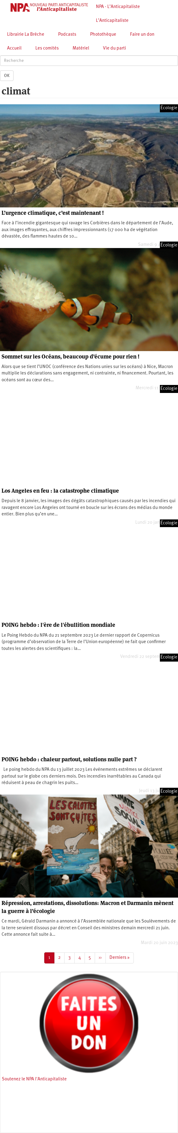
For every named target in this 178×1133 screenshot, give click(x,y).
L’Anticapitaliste (112, 20)
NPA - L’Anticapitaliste (118, 7)
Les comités (47, 48)
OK (7, 76)
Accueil (14, 48)
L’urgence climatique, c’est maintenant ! (53, 212)
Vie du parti (114, 48)
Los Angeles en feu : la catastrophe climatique (60, 490)
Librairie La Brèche (25, 34)
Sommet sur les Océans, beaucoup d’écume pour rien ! (71, 356)
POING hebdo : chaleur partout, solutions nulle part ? (69, 759)
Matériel (81, 48)
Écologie (168, 108)
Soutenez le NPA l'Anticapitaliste (34, 1079)
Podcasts (67, 34)
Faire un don (142, 34)
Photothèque (103, 34)
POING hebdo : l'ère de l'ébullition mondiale (58, 624)
